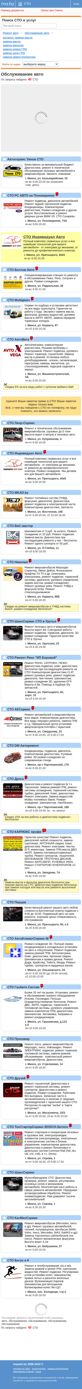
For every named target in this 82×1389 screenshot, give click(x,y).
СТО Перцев (16, 902)
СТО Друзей (16, 1078)
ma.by (7, 3)
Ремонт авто (11, 33)
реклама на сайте (21, 1368)
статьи (38, 1371)
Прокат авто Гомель (52, 10)
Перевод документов (12, 10)
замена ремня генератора (19, 56)
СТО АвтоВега (17, 339)
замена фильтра (13, 45)
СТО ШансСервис (20, 1172)
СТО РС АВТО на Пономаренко (30, 195)
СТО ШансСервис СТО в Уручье (31, 621)
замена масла (11, 41)
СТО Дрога (15, 778)
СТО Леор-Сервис (20, 423)
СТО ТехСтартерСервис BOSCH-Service (37, 1127)
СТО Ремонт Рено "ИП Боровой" (31, 657)
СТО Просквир (18, 1039)
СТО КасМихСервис (22, 1218)
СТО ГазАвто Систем (22, 987)
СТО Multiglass (18, 300)
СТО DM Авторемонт (22, 745)
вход (76, 3)
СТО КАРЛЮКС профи (23, 832)
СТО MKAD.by (17, 492)
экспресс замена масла (18, 37)
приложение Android (23, 1371)
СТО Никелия (17, 562)
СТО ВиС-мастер (19, 526)
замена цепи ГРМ (14, 53)
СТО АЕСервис (18, 709)
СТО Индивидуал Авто (24, 453)
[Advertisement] (41, 1343)
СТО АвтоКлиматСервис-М (27, 938)
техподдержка (39, 1368)
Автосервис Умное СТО (24, 159)
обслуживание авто (37, 33)
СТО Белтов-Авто (20, 269)
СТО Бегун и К (17, 1260)
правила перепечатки (58, 1368)
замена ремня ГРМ (15, 49)
